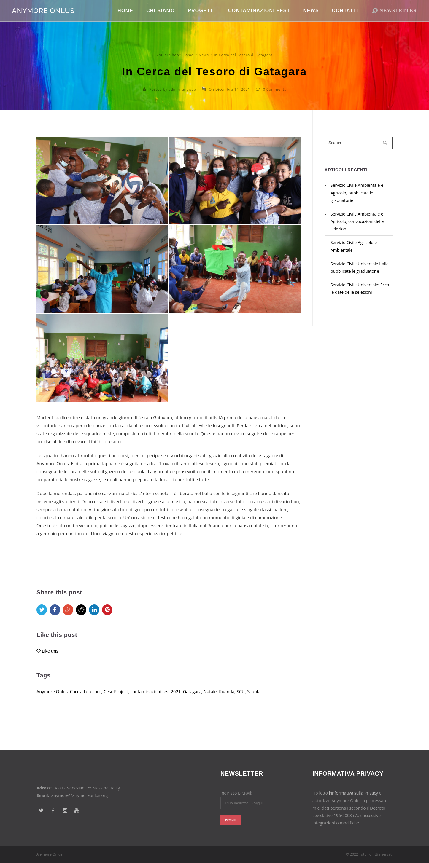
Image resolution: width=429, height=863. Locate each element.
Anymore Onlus (52, 698)
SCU (247, 698)
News (311, 17)
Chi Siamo (160, 17)
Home (125, 17)
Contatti (345, 17)
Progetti (201, 17)
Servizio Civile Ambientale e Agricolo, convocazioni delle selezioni (357, 221)
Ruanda (233, 698)
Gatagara (197, 698)
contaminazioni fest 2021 (159, 698)
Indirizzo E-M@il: (236, 793)
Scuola (260, 698)
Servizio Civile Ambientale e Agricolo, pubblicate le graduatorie (357, 192)
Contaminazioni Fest (259, 17)
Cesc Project (118, 698)
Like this (50, 658)
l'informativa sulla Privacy (353, 793)
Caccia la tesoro (87, 698)
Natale (216, 698)
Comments (276, 89)
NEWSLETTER (398, 17)
